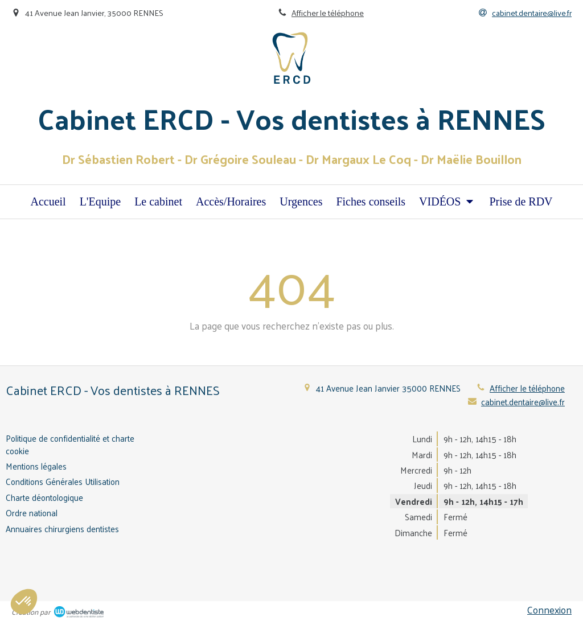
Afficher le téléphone (328, 12)
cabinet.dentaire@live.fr (523, 401)
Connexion (549, 609)
